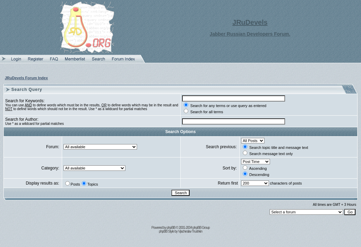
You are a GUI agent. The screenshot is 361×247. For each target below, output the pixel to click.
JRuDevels (250, 22)
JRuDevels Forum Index (26, 78)
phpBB (171, 228)
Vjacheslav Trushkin (190, 231)
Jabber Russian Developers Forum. (250, 34)
